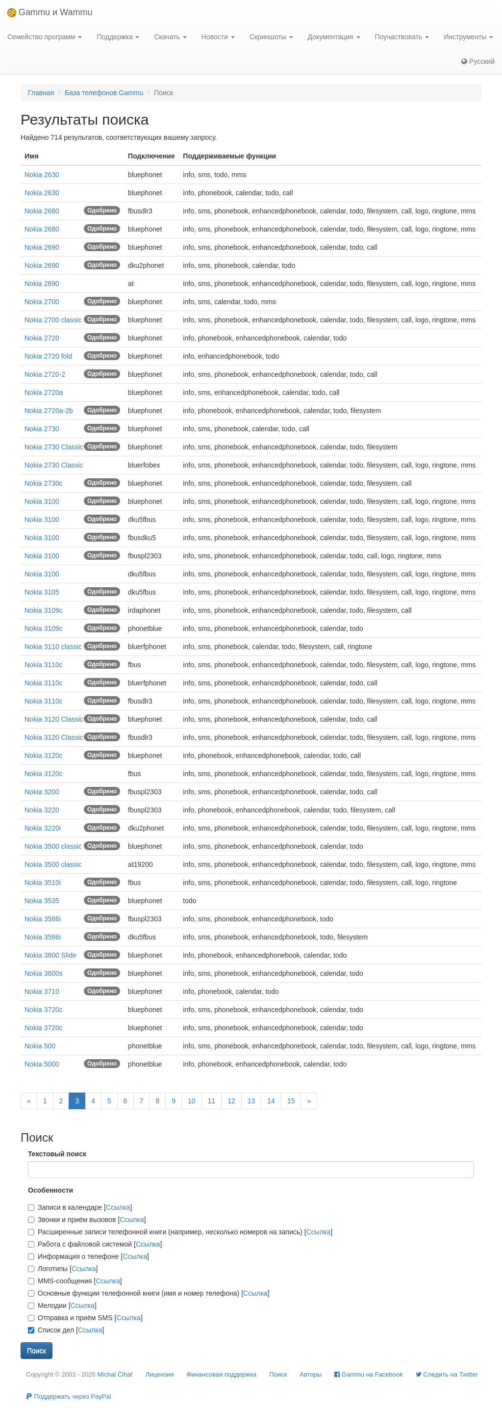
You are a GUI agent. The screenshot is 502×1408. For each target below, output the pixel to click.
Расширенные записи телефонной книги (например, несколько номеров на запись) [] (180, 1232)
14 (271, 1101)
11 (212, 1101)
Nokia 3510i (43, 883)
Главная (41, 93)
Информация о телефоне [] (88, 1256)
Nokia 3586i (43, 919)
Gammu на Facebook (368, 1374)
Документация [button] (334, 37)
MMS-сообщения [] (75, 1281)
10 (192, 1101)
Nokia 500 (40, 1046)
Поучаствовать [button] (402, 37)
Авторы (311, 1374)
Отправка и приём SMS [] (85, 1318)
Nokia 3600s (44, 973)
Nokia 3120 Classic (54, 719)
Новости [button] (218, 37)
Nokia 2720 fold (48, 356)
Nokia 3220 (42, 810)
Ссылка (118, 1207)
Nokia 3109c (44, 610)
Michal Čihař (114, 1374)
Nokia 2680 (42, 211)
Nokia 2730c (44, 483)
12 (231, 1101)
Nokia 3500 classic (53, 846)
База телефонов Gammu (104, 93)
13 (251, 1101)
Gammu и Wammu (49, 12)
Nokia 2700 (42, 302)
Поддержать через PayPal (68, 1396)
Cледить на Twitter (447, 1374)
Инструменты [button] (468, 37)
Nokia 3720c (44, 1010)
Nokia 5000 (42, 1064)
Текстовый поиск (57, 1154)
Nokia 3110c (44, 665)
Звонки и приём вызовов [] (87, 1220)
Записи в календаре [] (80, 1207)
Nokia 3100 (42, 501)
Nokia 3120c (44, 755)
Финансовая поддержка (221, 1374)
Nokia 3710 (42, 991)
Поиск (278, 1374)
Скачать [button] (170, 37)
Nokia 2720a (44, 392)
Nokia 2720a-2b (49, 411)
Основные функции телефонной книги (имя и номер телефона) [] (149, 1293)
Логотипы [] (63, 1269)
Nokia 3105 (42, 592)
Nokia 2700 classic (53, 320)
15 (291, 1101)
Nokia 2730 (42, 429)
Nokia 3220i (43, 828)
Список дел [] (66, 1330)
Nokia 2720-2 (45, 374)
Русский (478, 61)
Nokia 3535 (42, 901)
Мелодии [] (62, 1305)
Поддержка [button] (118, 37)
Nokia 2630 (42, 175)
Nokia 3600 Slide (50, 955)
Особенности (50, 1190)
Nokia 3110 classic (53, 647)
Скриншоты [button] (271, 37)
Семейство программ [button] (44, 37)
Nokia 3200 (42, 792)
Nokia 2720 (42, 338)
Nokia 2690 (42, 247)
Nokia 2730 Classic (54, 447)
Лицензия (160, 1374)
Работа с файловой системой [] (95, 1244)
